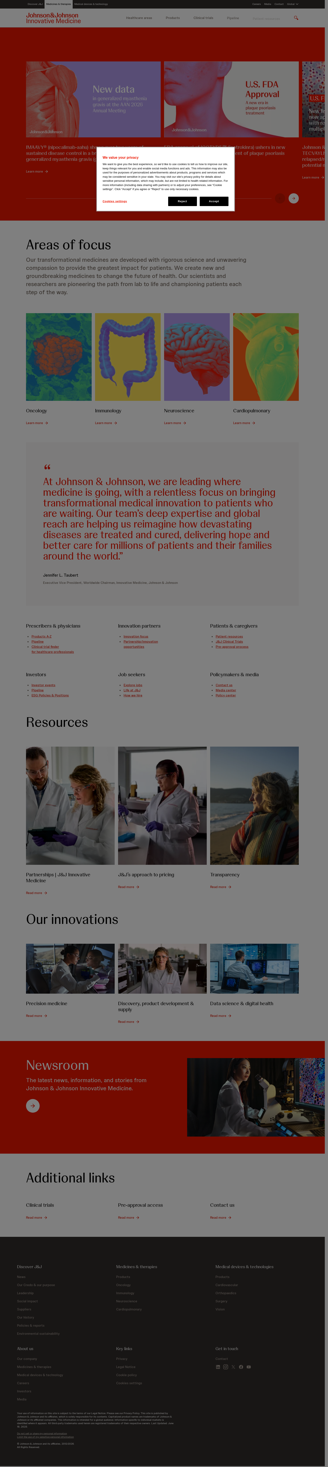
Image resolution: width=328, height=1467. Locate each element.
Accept (214, 201)
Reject (182, 201)
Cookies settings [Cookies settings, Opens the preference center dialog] (115, 201)
